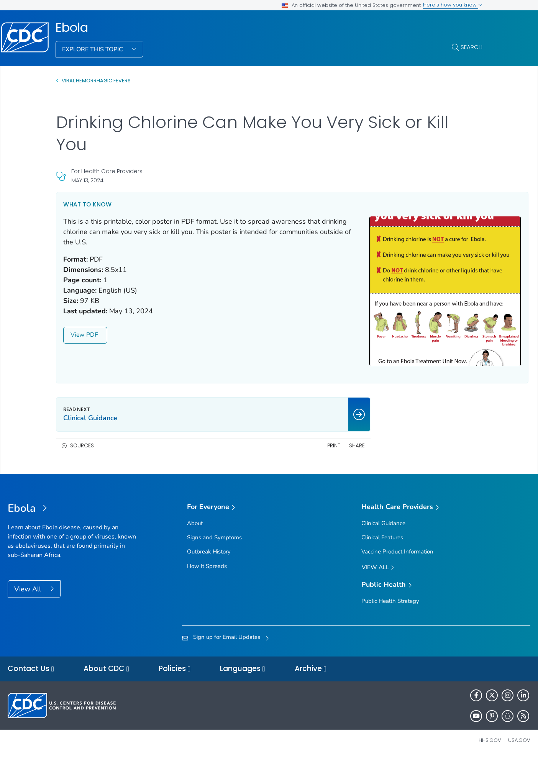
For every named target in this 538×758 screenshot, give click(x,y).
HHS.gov (490, 740)
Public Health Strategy (390, 601)
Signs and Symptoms (214, 537)
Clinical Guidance (383, 523)
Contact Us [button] (31, 669)
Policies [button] (174, 669)
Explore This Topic (93, 49)
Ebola (72, 27)
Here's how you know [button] (452, 4)
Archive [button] (310, 669)
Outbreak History (209, 551)
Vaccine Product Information (397, 551)
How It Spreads (207, 566)
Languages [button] (242, 669)
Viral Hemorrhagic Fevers (96, 80)
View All (28, 589)
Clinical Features (382, 537)
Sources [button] (82, 445)
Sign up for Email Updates (226, 637)
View (85, 335)
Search (471, 47)
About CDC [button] (106, 669)
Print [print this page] (303, 445)
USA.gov (519, 740)
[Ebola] (73, 508)
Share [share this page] (327, 445)
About (195, 523)
